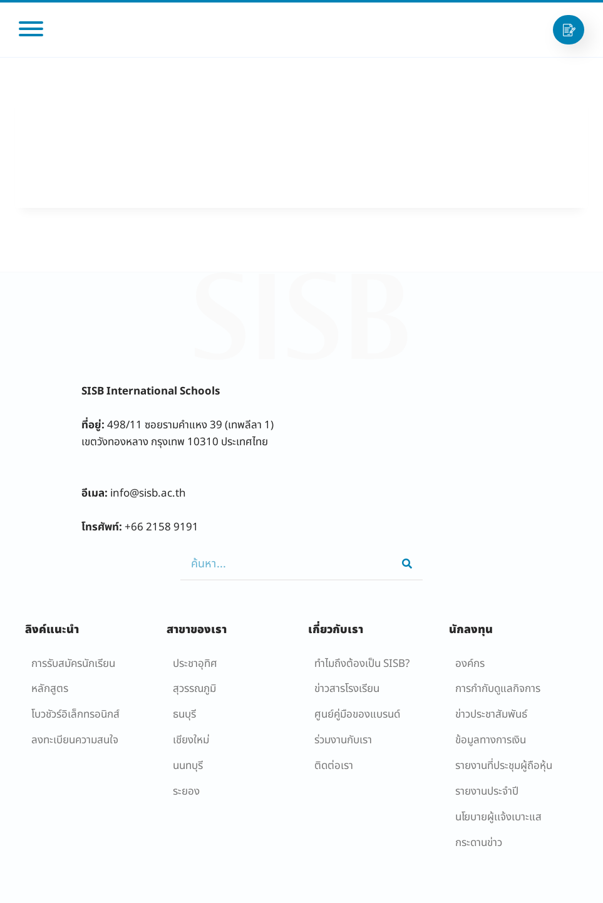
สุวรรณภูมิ (194, 689)
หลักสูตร (49, 689)
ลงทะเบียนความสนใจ (74, 740)
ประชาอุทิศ (195, 664)
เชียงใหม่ (191, 740)
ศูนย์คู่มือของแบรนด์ (357, 714)
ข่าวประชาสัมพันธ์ (491, 714)
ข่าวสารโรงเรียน (346, 689)
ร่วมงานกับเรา (343, 740)
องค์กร (470, 664)
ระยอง (186, 791)
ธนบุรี (184, 714)
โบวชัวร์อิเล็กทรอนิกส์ (75, 714)
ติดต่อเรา (333, 766)
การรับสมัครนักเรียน (73, 664)
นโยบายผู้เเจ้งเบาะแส (498, 817)
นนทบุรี (188, 766)
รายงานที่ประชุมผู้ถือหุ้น (503, 766)
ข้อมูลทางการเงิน (490, 740)
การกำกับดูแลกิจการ (497, 689)
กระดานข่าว (478, 843)
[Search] (407, 564)
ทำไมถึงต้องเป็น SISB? (362, 664)
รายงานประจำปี (486, 791)
